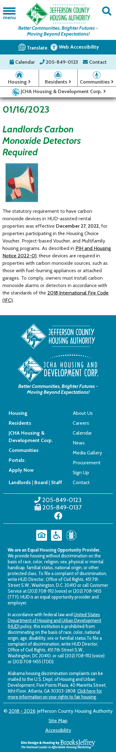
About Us (83, 413)
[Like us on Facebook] (58, 516)
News (79, 443)
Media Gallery (87, 453)
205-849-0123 (59, 62)
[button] (107, 11)
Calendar (23, 62)
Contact (95, 62)
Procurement (87, 463)
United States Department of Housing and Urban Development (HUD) (54, 620)
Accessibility (58, 730)
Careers (81, 423)
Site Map (58, 721)
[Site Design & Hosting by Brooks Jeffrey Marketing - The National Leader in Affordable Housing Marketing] (58, 743)
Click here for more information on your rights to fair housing (55, 694)
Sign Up (81, 472)
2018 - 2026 (22, 711)
